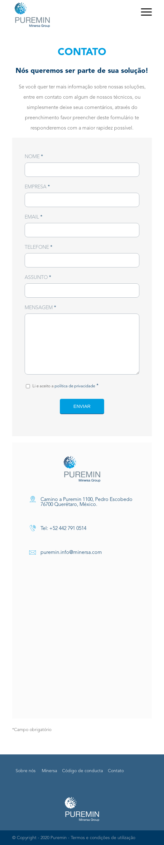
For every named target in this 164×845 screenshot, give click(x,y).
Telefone (38, 247)
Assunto (38, 277)
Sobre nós (26, 771)
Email (33, 217)
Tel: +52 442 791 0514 (63, 528)
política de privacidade (75, 386)
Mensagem (40, 307)
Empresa (37, 187)
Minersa (49, 771)
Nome (34, 156)
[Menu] (143, 12)
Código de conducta (82, 771)
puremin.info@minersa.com (71, 552)
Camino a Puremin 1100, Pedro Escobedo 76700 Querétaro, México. (87, 502)
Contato (116, 771)
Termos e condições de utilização (103, 838)
